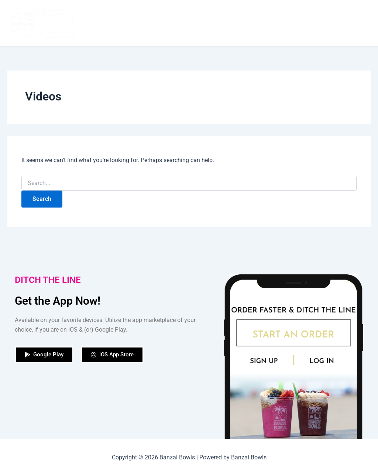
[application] (361, 23)
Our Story (163, 23)
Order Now (202, 23)
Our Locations (272, 23)
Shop (235, 23)
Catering (314, 23)
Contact (351, 23)
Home (132, 23)
